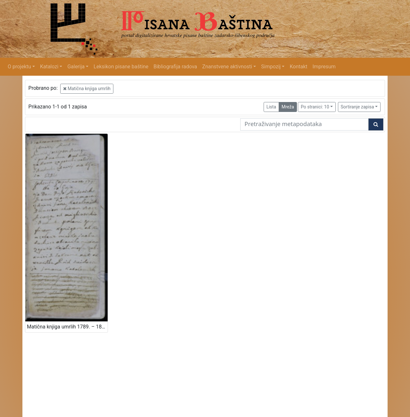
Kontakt (298, 67)
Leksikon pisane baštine (121, 67)
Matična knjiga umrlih (87, 88)
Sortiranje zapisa (357, 106)
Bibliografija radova (175, 67)
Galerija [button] (76, 67)
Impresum (324, 67)
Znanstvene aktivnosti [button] (227, 67)
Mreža (288, 106)
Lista (271, 106)
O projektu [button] (19, 67)
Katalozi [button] (49, 67)
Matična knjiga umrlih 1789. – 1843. (67, 327)
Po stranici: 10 (315, 106)
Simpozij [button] (271, 67)
